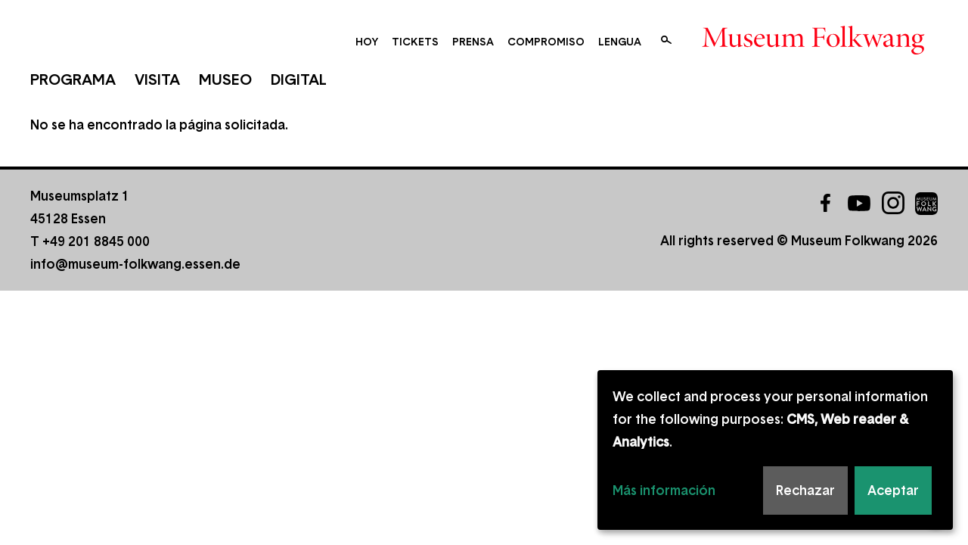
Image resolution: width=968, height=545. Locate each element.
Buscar (666, 40)
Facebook (825, 203)
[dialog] (775, 450)
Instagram (893, 203)
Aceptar (893, 490)
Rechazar (805, 490)
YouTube (859, 203)
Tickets (415, 41)
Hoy (366, 41)
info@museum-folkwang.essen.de (135, 264)
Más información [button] (664, 490)
